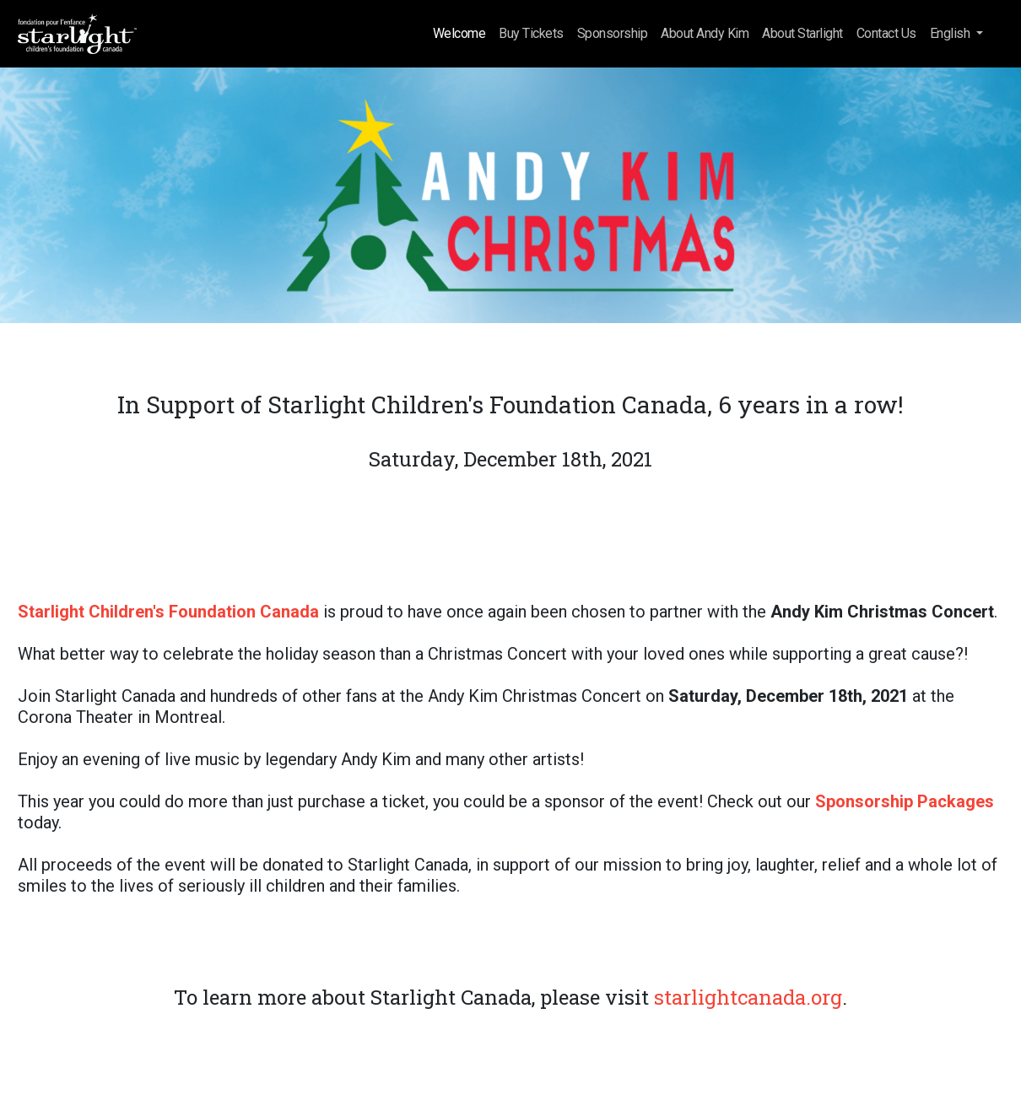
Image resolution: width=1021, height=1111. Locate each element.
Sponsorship (612, 33)
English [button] (951, 33)
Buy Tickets (531, 33)
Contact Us (886, 33)
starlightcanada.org (748, 997)
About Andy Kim (704, 33)
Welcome (459, 33)
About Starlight (802, 33)
